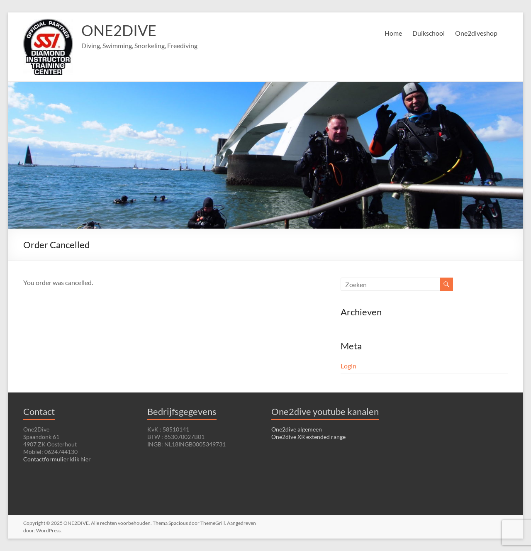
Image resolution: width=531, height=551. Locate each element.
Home (393, 33)
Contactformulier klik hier (57, 459)
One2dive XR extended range (308, 436)
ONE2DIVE (118, 30)
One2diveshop (476, 33)
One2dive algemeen (296, 429)
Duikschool (428, 33)
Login (348, 366)
